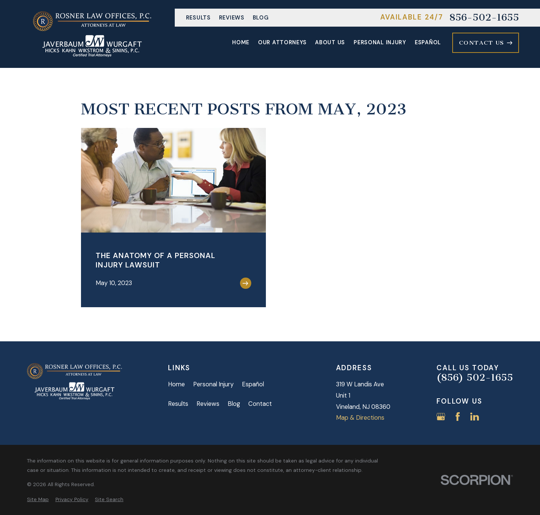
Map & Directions (360, 418)
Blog (261, 17)
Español (253, 384)
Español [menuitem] (428, 42)
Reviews (231, 17)
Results (198, 17)
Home (176, 384)
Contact (260, 404)
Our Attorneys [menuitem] (282, 42)
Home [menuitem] (240, 42)
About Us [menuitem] (330, 42)
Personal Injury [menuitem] (380, 42)
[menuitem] (38, 499)
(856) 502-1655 (474, 377)
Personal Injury (213, 384)
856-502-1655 (484, 17)
